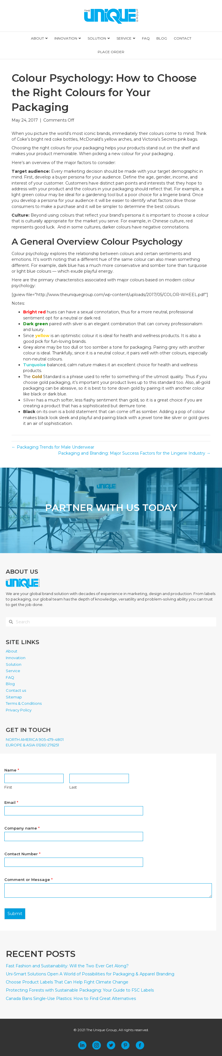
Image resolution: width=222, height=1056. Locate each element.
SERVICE (124, 38)
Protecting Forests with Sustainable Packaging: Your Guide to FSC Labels (80, 990)
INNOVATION (65, 38)
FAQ (146, 38)
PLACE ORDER (111, 52)
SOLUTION (97, 38)
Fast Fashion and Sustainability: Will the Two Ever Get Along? (67, 965)
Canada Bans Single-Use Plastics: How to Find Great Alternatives (71, 998)
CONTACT (182, 38)
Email (11, 802)
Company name (22, 828)
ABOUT (37, 38)
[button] (82, 1045)
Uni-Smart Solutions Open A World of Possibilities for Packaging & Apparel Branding (90, 974)
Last (73, 787)
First (8, 787)
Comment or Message (28, 879)
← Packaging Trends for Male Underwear (53, 447)
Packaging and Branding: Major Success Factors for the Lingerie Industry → (134, 453)
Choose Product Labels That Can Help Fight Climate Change (67, 982)
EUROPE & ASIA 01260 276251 (32, 745)
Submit (15, 913)
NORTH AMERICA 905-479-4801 (35, 739)
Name (11, 770)
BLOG (161, 38)
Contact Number (22, 854)
